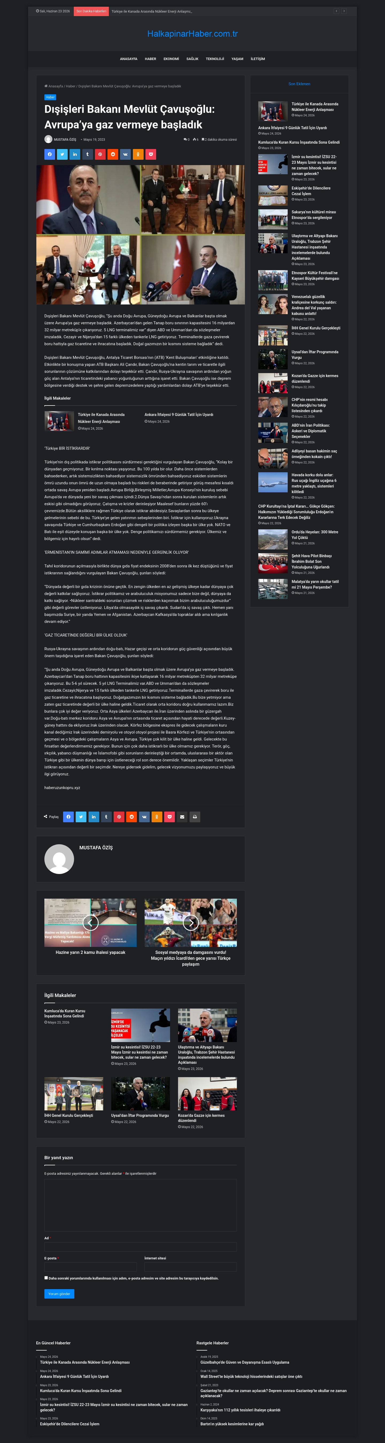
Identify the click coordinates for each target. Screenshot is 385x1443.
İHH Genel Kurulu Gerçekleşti (68, 1115)
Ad (47, 1238)
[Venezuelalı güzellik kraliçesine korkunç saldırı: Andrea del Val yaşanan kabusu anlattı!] (273, 304)
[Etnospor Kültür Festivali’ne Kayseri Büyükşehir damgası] (273, 280)
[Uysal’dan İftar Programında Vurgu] (140, 1093)
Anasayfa (128, 59)
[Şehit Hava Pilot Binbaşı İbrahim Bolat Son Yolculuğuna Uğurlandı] (273, 563)
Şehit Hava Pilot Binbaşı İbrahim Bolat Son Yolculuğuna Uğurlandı (312, 561)
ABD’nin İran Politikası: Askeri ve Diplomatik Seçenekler (311, 431)
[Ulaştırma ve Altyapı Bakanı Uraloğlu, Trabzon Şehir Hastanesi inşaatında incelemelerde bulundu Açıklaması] (207, 1025)
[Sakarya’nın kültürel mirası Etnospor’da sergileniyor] (273, 219)
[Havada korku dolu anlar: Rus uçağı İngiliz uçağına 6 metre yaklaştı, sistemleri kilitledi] (273, 482)
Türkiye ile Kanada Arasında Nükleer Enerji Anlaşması (152, 11)
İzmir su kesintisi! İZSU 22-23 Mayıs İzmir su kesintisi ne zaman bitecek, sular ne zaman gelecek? (139, 1052)
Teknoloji (215, 59)
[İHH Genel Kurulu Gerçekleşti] (73, 1093)
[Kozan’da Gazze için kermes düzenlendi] (207, 1093)
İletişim (258, 59)
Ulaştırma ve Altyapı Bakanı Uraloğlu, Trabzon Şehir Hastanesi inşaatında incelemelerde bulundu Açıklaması (315, 247)
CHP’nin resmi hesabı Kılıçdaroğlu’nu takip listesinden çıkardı (310, 405)
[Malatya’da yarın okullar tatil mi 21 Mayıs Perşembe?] (273, 589)
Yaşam (237, 59)
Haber (150, 59)
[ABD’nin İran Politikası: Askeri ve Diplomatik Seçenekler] (273, 433)
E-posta (51, 1258)
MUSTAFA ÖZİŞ (65, 140)
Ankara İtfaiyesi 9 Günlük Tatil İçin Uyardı (179, 414)
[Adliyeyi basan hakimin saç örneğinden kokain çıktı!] (273, 458)
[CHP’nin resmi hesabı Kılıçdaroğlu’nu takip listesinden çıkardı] (273, 407)
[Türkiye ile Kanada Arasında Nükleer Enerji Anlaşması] (59, 421)
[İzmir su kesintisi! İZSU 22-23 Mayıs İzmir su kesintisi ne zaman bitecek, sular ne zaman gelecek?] (140, 1025)
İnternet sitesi (155, 1258)
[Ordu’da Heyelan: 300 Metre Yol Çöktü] (273, 539)
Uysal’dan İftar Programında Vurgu (140, 1115)
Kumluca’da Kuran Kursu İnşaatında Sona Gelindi (299, 142)
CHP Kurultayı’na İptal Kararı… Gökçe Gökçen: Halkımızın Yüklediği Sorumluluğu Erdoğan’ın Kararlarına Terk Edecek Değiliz (296, 512)
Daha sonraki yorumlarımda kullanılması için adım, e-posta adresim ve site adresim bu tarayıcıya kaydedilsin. (134, 1278)
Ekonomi (171, 59)
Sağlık (192, 59)
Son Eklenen (299, 83)
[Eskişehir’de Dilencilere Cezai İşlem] (273, 195)
